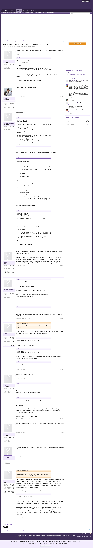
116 (13, 462)
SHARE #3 (62, 246)
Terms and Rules (78, 536)
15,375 (13, 104)
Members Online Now (74, 70)
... (55, 12)
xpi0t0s (5, 262)
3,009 (13, 267)
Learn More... (48, 546)
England (12, 345)
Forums (19, 10)
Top (88, 533)
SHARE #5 (62, 318)
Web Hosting (26, 12)
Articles (12, 10)
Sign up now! (77, 43)
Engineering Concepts (7, 12)
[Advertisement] (46, 26)
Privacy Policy (87, 536)
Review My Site (33, 12)
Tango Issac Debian (22, 46)
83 (13, 107)
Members (33, 10)
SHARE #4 (62, 265)
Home (6, 10)
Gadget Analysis (41, 12)
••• (88, 97)
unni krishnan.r (72, 102)
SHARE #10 (62, 517)
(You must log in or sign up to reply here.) (56, 521)
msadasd (87, 124)
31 (13, 128)
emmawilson (71, 99)
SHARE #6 (62, 369)
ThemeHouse (21, 537)
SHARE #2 (62, 96)
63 (13, 269)
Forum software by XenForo (13, 536)
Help (81, 533)
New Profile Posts (73, 78)
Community (26, 10)
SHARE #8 (62, 432)
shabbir (5, 98)
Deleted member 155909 (74, 80)
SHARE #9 (62, 456)
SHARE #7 (62, 418)
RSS (90, 533)
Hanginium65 (72, 85)
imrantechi (6, 434)
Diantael (67, 72)
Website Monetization (17, 12)
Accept (42, 546)
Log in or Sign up (85, 1)
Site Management (50, 12)
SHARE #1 (62, 82)
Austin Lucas (72, 109)
